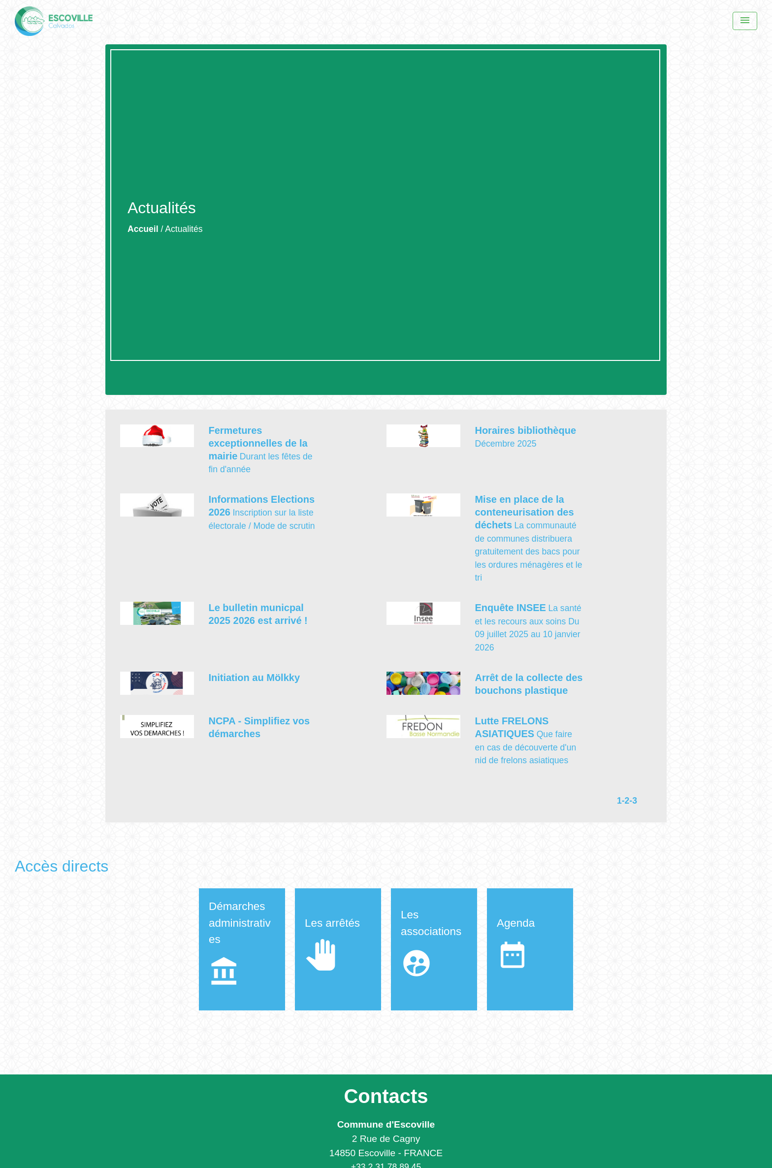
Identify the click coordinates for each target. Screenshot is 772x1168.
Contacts (386, 1096)
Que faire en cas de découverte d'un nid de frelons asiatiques (525, 747)
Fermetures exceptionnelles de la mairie (257, 443)
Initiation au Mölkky (254, 677)
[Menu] (745, 21)
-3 (633, 801)
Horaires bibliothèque (525, 430)
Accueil (143, 229)
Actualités (183, 229)
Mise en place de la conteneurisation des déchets (524, 512)
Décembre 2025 (505, 444)
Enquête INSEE (510, 607)
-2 (626, 801)
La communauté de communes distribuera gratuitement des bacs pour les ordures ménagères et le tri (528, 551)
